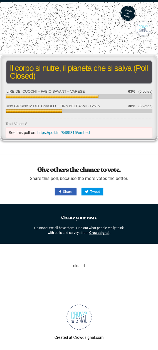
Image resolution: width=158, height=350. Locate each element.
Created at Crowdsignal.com (79, 337)
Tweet (92, 192)
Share (65, 192)
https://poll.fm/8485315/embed (64, 132)
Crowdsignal (99, 233)
